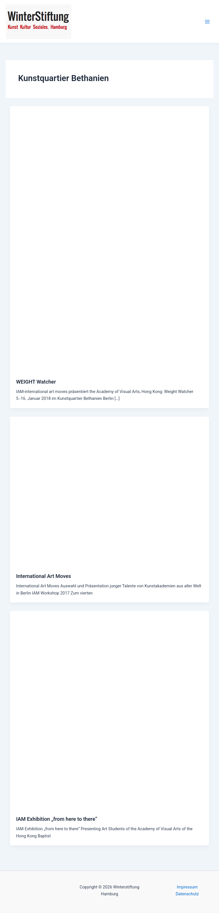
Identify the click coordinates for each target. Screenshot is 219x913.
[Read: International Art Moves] (109, 491)
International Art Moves (43, 576)
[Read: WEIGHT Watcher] (109, 238)
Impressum (187, 887)
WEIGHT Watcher (36, 382)
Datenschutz (187, 893)
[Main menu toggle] (207, 22)
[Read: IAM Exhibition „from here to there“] (109, 709)
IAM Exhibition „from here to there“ (56, 819)
